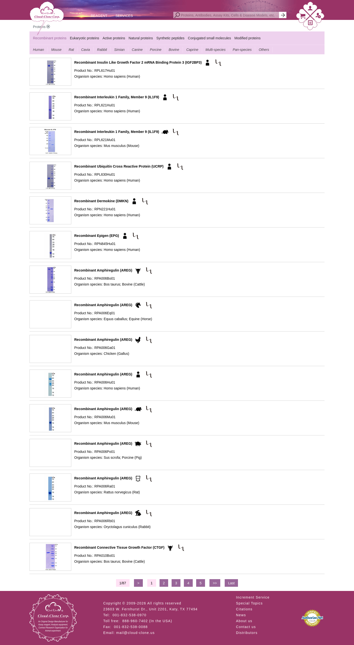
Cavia (85, 50)
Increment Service (253, 597)
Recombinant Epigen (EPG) (96, 236)
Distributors (247, 633)
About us (244, 621)
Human (38, 50)
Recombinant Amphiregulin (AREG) (103, 270)
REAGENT (99, 16)
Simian (119, 50)
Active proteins (114, 38)
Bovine (174, 50)
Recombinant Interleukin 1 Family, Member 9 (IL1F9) (116, 97)
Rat (71, 50)
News (241, 615)
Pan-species (242, 50)
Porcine (155, 50)
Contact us (246, 627)
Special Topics (249, 603)
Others (264, 50)
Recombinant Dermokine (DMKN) (101, 201)
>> (215, 583)
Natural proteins (141, 38)
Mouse (56, 50)
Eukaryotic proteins (84, 38)
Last (231, 583)
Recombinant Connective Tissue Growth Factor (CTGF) (119, 547)
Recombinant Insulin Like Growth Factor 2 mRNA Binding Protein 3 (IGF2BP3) (138, 62)
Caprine (192, 50)
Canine (137, 50)
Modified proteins (247, 38)
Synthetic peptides (170, 38)
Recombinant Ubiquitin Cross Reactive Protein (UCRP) (118, 166)
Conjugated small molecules (209, 38)
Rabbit (102, 50)
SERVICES (124, 16)
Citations (244, 609)
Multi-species (216, 50)
